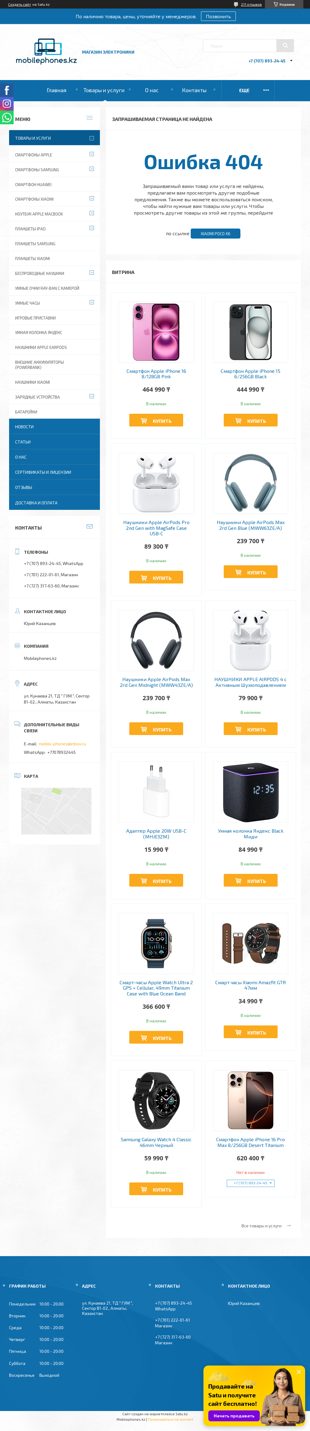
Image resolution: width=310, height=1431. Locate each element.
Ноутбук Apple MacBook (39, 214)
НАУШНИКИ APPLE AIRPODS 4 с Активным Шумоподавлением (250, 682)
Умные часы (27, 303)
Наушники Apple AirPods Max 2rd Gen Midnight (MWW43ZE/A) (156, 682)
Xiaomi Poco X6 (215, 233)
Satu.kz (182, 1414)
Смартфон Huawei (33, 184)
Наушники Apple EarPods (41, 347)
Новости (24, 426)
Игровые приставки (35, 318)
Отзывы (23, 487)
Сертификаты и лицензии (43, 472)
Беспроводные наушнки (39, 273)
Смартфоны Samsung (37, 169)
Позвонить (218, 16)
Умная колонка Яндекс (38, 332)
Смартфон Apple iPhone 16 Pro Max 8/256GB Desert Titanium (250, 1142)
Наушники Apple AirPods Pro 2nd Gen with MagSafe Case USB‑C (156, 528)
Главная (56, 90)
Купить (162, 421)
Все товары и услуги (262, 1225)
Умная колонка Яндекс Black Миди (250, 833)
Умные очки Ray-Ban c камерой (47, 288)
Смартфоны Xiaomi (34, 199)
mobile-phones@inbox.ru (62, 743)
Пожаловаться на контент (170, 1419)
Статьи (23, 441)
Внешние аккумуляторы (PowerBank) (39, 365)
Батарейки (26, 412)
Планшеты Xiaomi (32, 258)
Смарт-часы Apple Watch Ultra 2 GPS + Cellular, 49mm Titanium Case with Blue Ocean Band (156, 988)
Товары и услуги (104, 90)
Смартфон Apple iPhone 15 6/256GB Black (250, 373)
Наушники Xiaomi (32, 382)
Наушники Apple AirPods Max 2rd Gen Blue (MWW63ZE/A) (251, 525)
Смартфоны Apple (33, 154)
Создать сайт (19, 4)
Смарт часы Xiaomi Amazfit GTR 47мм (250, 985)
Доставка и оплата (36, 502)
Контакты (194, 90)
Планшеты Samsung (35, 243)
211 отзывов (251, 4)
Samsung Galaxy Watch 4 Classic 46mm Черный (156, 1142)
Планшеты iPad (30, 228)
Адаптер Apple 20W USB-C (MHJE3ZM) (156, 833)
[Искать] (285, 45)
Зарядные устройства (37, 397)
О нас (152, 90)
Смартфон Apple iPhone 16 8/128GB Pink (156, 373)
